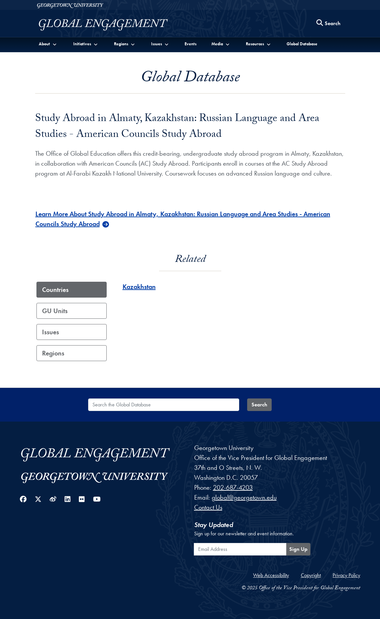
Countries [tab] (55, 289)
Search (259, 404)
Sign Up (298, 549)
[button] (48, 43)
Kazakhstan (139, 286)
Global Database (302, 44)
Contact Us (208, 507)
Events (190, 44)
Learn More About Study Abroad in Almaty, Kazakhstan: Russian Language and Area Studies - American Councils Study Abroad (182, 219)
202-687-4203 (233, 487)
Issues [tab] (50, 332)
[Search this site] (328, 23)
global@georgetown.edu (244, 497)
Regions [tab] (53, 353)
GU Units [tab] (55, 311)
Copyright (311, 575)
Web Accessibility (271, 575)
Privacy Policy (346, 575)
